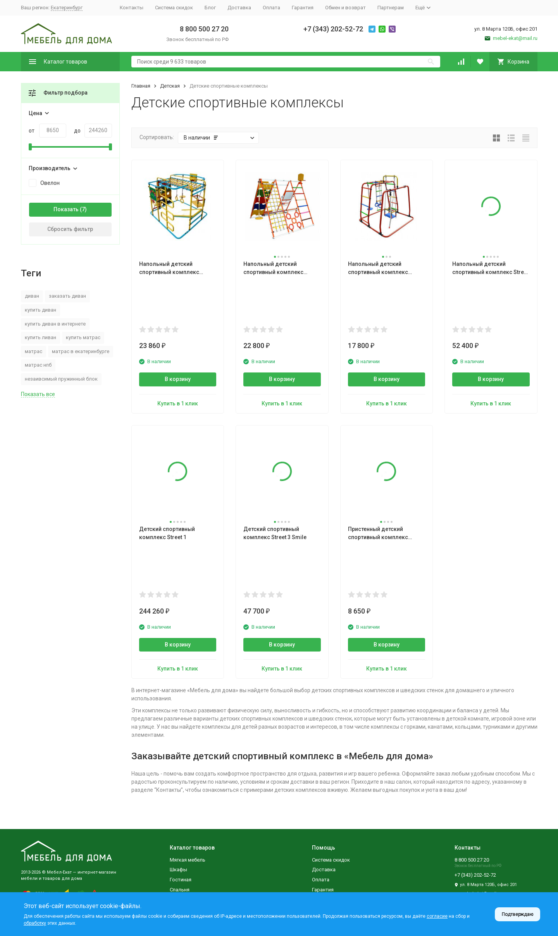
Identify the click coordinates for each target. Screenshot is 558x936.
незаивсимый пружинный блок (61, 379)
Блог (210, 7)
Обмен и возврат (345, 7)
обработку (35, 923)
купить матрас (83, 337)
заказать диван (67, 296)
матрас (33, 351)
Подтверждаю (517, 914)
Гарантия (302, 7)
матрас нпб (38, 365)
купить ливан (40, 337)
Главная (140, 86)
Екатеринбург (67, 7)
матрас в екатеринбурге (80, 351)
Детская (170, 86)
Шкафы (178, 869)
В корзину (178, 379)
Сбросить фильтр (70, 229)
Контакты (131, 7)
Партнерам (390, 7)
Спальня (179, 890)
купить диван (40, 310)
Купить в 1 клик (177, 403)
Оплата (271, 7)
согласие (437, 916)
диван (32, 296)
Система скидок (174, 7)
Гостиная (180, 880)
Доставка (239, 7)
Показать (66, 209)
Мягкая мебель (187, 860)
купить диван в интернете (55, 324)
